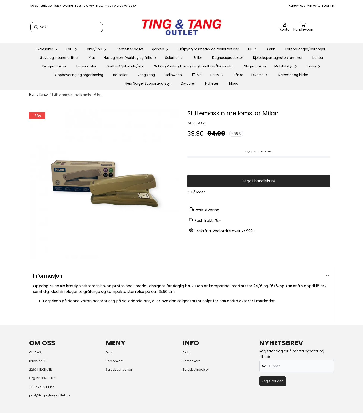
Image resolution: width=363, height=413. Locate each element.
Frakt (109, 352)
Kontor (317, 57)
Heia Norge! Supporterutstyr (148, 83)
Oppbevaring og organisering (79, 74)
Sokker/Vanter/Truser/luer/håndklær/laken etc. (193, 66)
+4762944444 (44, 387)
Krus (92, 57)
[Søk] (66, 27)
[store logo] (181, 27)
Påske (238, 74)
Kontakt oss (297, 6)
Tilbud (233, 83)
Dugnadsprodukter (227, 57)
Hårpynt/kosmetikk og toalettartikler (209, 49)
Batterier (120, 74)
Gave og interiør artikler (59, 57)
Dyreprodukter (54, 66)
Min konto (313, 6)
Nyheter (211, 83)
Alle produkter (254, 66)
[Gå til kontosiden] (284, 27)
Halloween (173, 74)
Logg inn (328, 6)
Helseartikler (86, 66)
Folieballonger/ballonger (305, 49)
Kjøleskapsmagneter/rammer (277, 57)
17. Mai (197, 74)
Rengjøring (146, 74)
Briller (198, 57)
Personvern (115, 361)
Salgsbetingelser (119, 369)
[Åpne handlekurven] (303, 27)
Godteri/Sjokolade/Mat (125, 66)
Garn (271, 49)
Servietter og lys (130, 49)
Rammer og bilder (293, 74)
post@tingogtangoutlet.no (49, 395)
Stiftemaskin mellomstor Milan (76, 94)
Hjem (33, 94)
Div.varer (188, 83)
